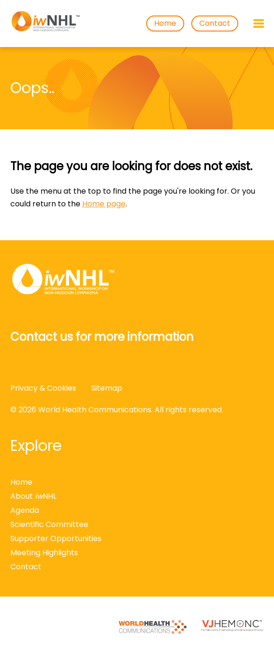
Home (165, 23)
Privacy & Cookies (43, 388)
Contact (214, 23)
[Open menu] (258, 23)
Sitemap (106, 388)
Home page (103, 203)
